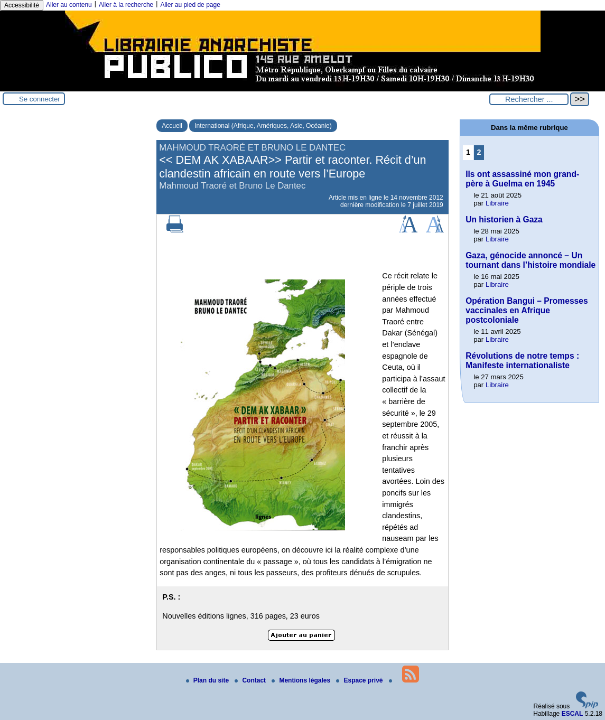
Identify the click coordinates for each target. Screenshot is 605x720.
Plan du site (208, 680)
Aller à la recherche (126, 4)
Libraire (497, 203)
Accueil (172, 125)
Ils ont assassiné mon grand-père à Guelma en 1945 (522, 179)
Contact (251, 680)
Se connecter (39, 99)
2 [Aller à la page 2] (479, 152)
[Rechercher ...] (529, 99)
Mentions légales (302, 680)
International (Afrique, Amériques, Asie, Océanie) (262, 125)
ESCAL (572, 713)
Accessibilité (21, 5)
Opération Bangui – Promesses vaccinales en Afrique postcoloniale (527, 310)
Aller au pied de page (190, 4)
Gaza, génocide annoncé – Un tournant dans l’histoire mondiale (530, 260)
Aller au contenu (69, 4)
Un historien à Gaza (504, 219)
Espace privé (360, 680)
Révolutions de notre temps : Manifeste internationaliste (522, 360)
